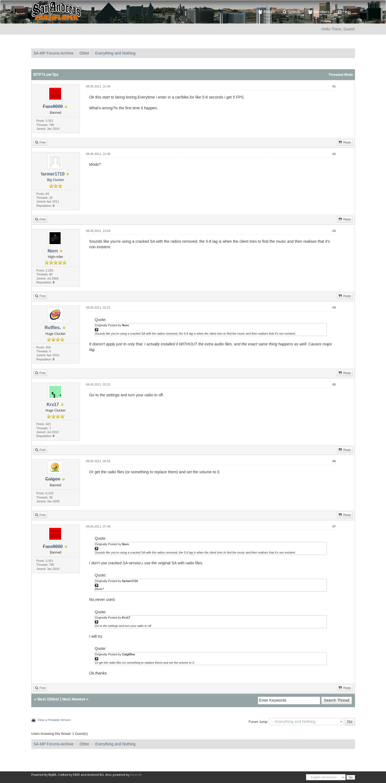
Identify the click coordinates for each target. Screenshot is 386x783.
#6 (334, 461)
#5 (334, 384)
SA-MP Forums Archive (53, 53)
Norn (53, 251)
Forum (266, 12)
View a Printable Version (54, 720)
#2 (334, 154)
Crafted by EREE (69, 775)
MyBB (52, 775)
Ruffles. (53, 327)
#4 (334, 307)
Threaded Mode (340, 75)
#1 (334, 86)
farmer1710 (52, 174)
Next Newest (73, 699)
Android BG (95, 775)
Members (319, 12)
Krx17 (52, 404)
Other (84, 53)
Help (344, 12)
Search (291, 12)
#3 (334, 230)
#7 (334, 526)
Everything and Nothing (115, 53)
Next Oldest (48, 699)
